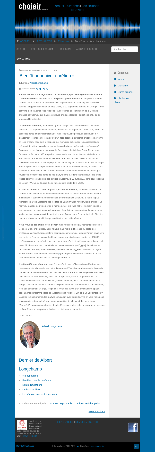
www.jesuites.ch (30, 436)
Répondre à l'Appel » (88, 403)
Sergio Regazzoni (32, 384)
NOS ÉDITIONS (90, 6)
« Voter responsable (61, 403)
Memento (123, 85)
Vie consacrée (30, 375)
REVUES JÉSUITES (86, 422)
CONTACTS (77, 10)
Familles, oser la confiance (37, 380)
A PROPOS (73, 6)
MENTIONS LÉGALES (25, 446)
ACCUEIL (60, 6)
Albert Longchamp (39, 83)
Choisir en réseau (121, 100)
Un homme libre (31, 389)
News (121, 79)
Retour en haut (97, 411)
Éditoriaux (123, 72)
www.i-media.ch (97, 446)
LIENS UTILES (65, 422)
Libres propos (125, 92)
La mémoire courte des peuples (39, 394)
